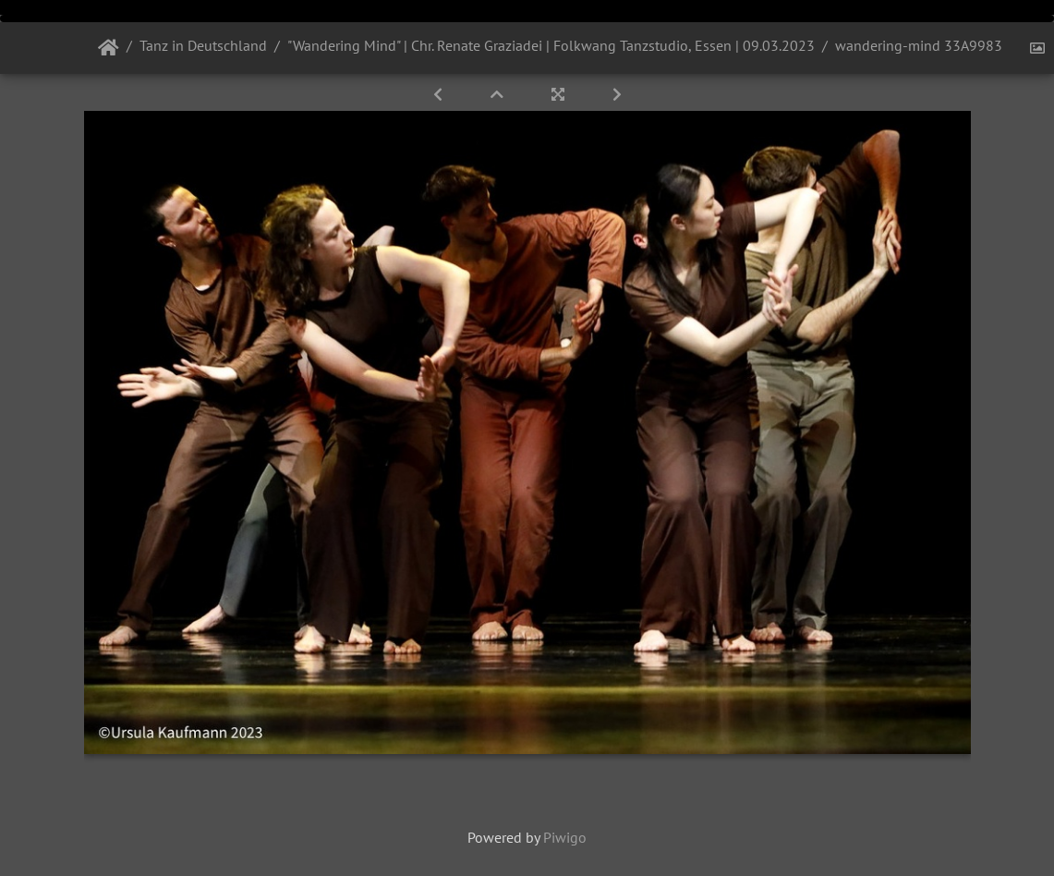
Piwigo (565, 837)
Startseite (108, 48)
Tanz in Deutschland (203, 45)
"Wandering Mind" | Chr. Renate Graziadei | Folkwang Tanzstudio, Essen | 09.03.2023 (551, 45)
